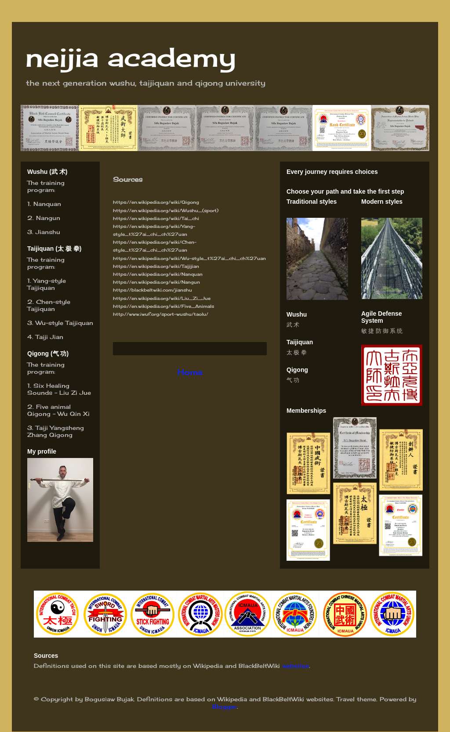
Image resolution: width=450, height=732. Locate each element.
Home (190, 372)
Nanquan (47, 203)
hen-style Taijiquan (48, 305)
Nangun (48, 217)
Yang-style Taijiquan (46, 284)
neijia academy (130, 57)
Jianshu (48, 231)
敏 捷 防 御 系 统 (382, 331)
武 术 (293, 324)
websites (295, 665)
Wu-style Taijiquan (64, 322)
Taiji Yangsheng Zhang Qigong (55, 431)
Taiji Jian (49, 336)
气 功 (293, 380)
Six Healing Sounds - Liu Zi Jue (59, 389)
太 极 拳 (297, 352)
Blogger (224, 706)
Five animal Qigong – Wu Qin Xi (58, 410)
